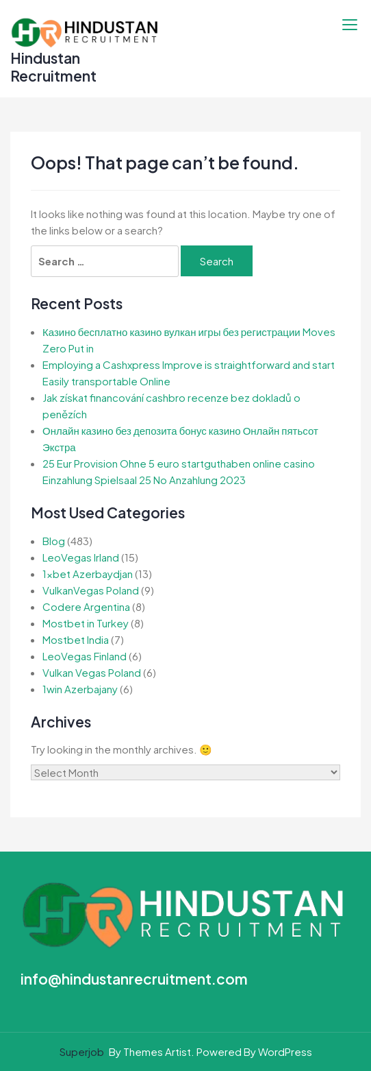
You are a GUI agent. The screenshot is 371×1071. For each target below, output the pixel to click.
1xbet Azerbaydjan (87, 573)
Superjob (82, 1051)
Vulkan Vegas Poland (91, 672)
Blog (53, 540)
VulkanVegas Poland (90, 590)
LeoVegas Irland (80, 557)
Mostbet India (75, 639)
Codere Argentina (86, 606)
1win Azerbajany (80, 688)
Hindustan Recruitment (53, 67)
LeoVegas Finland (84, 655)
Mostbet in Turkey (85, 622)
